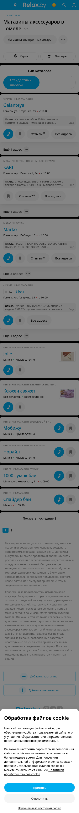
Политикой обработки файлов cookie (34, 772)
